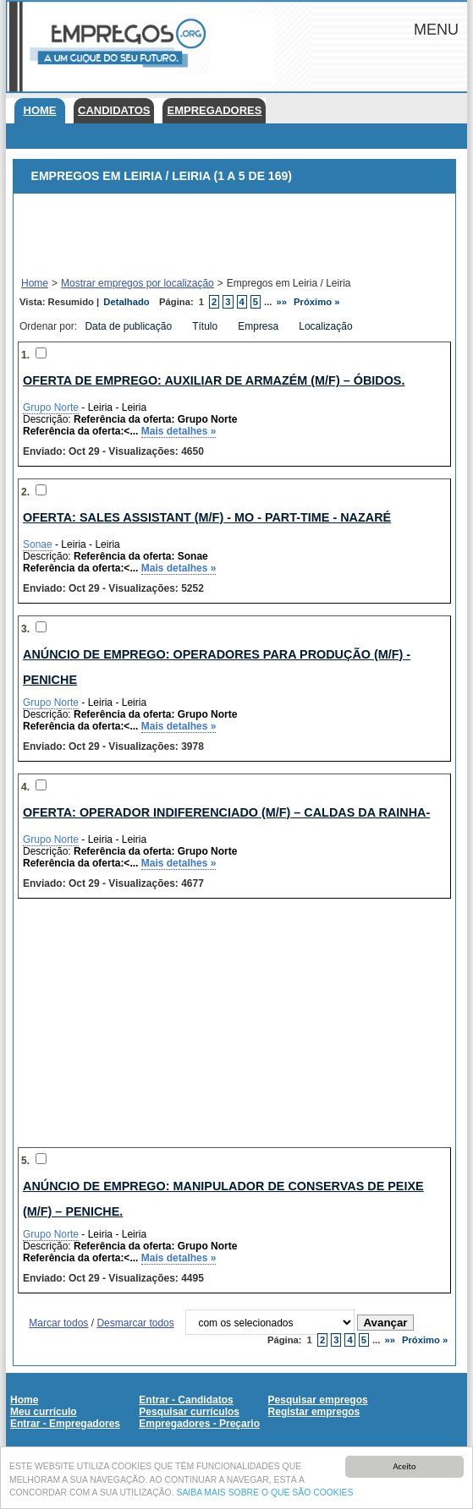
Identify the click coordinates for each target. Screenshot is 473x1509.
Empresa (259, 326)
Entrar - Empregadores (65, 1424)
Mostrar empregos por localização (137, 283)
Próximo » (316, 302)
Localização (327, 326)
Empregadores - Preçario (199, 1424)
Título (206, 326)
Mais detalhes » (179, 431)
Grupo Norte (51, 407)
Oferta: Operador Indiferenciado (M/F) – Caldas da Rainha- (226, 812)
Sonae (37, 544)
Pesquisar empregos (318, 1400)
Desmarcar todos (134, 1323)
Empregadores (214, 110)
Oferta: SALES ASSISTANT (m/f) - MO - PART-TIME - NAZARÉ (207, 517)
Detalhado (126, 302)
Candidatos (114, 110)
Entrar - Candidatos (186, 1400)
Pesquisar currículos (189, 1412)
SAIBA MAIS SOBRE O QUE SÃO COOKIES (264, 1493)
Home (40, 110)
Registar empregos (314, 1412)
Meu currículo (43, 1412)
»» (282, 302)
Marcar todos (58, 1323)
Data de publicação (129, 326)
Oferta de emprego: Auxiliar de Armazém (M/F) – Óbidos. (213, 380)
